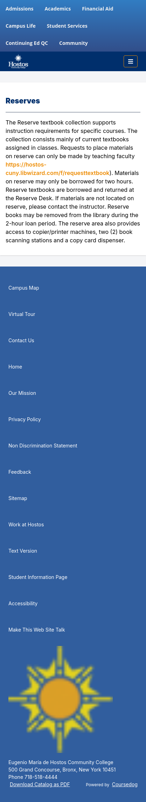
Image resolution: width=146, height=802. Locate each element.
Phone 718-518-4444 (32, 777)
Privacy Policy (24, 419)
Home (15, 367)
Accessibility (22, 603)
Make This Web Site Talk (36, 630)
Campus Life (21, 25)
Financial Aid (97, 8)
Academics (58, 8)
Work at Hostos (26, 524)
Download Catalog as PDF (40, 784)
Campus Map (23, 288)
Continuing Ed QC (27, 43)
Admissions (20, 8)
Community (73, 43)
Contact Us (21, 340)
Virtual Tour (21, 314)
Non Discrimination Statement (42, 446)
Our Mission (22, 393)
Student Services (67, 25)
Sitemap (17, 498)
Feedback (19, 472)
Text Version (22, 551)
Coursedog (125, 784)
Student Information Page (37, 577)
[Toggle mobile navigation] (131, 61)
